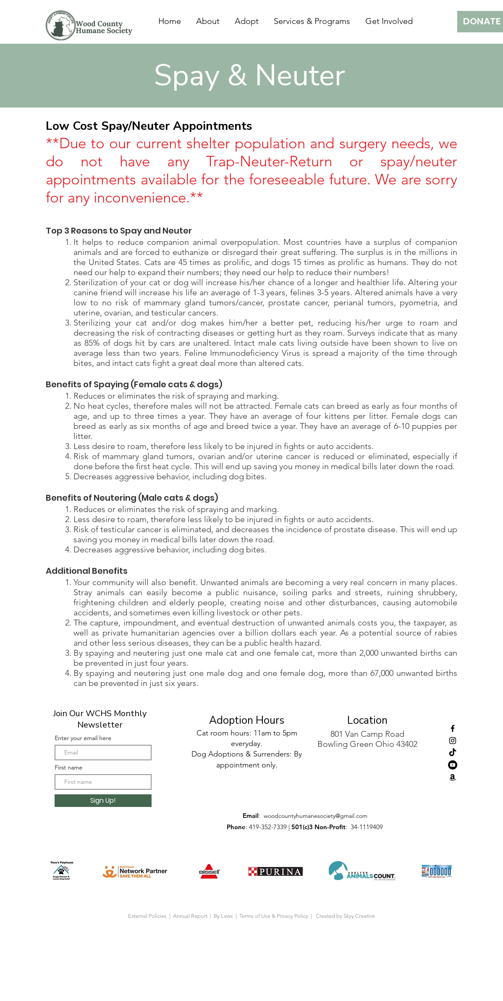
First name (68, 767)
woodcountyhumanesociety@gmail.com (315, 816)
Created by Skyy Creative (345, 916)
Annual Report (191, 916)
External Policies (147, 916)
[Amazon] (452, 777)
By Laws (223, 916)
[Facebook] (452, 728)
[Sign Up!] (103, 800)
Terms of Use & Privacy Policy (275, 916)
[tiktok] (452, 752)
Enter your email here (83, 738)
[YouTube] (452, 765)
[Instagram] (452, 740)
